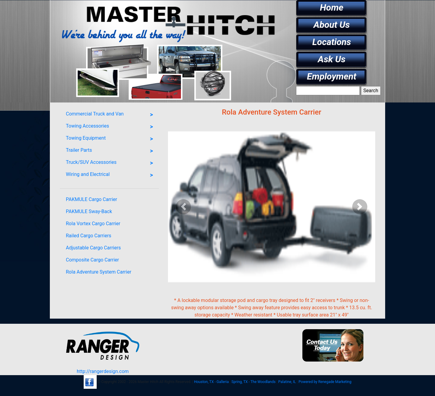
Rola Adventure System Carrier (98, 272)
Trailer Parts (111, 151)
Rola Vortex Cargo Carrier (93, 223)
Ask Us (332, 59)
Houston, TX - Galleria (211, 382)
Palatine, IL (287, 382)
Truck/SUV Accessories (111, 163)
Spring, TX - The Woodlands (253, 382)
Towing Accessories (111, 126)
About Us (332, 24)
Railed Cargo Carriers (88, 236)
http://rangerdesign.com (103, 371)
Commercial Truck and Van (111, 114)
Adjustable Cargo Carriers (93, 248)
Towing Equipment (111, 139)
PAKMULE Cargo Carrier (91, 199)
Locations (331, 42)
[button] (183, 206)
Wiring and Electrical (111, 175)
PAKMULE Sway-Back (89, 211)
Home (331, 7)
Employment (331, 76)
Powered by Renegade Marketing (324, 382)
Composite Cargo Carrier (92, 260)
